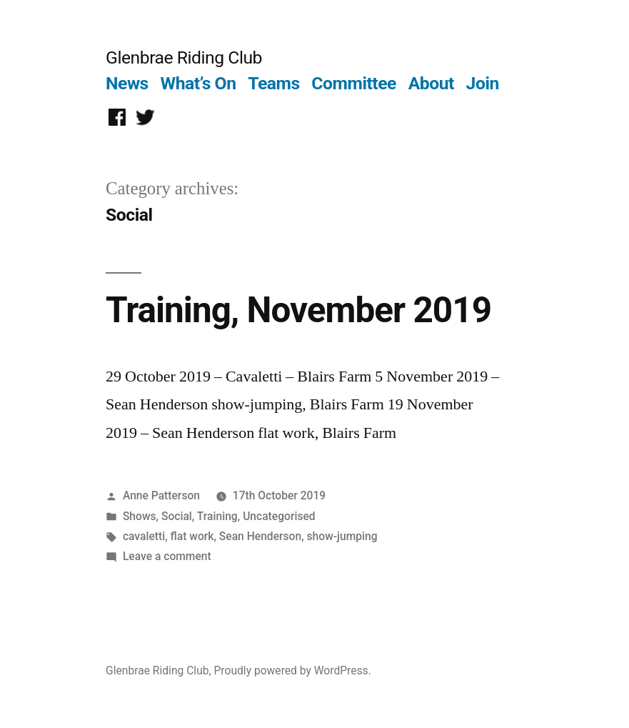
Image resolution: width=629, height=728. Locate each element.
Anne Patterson (161, 495)
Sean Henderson (260, 536)
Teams (274, 83)
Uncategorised (279, 516)
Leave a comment (167, 556)
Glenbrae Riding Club (184, 57)
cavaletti (144, 536)
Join (482, 83)
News (127, 83)
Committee (353, 83)
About (431, 83)
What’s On (198, 83)
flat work (192, 536)
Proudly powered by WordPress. (292, 670)
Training (217, 516)
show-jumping (342, 536)
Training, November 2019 (298, 310)
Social (176, 516)
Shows (139, 516)
